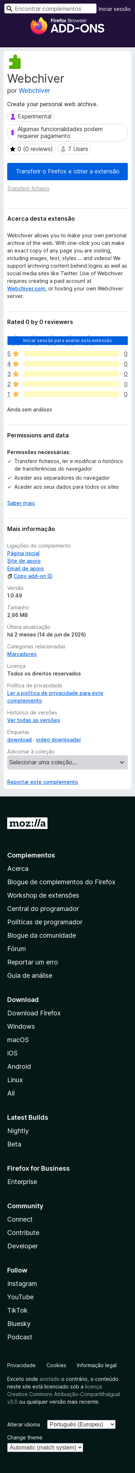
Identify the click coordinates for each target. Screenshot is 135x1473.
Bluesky (19, 1323)
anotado (50, 1379)
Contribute (23, 1232)
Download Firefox (34, 1013)
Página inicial (23, 553)
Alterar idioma (23, 1424)
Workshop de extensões (43, 895)
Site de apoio (24, 561)
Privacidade (21, 1365)
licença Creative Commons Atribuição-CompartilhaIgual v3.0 (63, 1394)
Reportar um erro (32, 962)
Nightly (18, 1131)
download (19, 739)
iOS (12, 1053)
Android (19, 1066)
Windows (21, 1026)
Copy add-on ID (30, 576)
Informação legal (97, 1365)
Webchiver (34, 90)
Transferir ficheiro (28, 188)
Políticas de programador (44, 922)
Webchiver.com (26, 288)
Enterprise (22, 1181)
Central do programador (43, 908)
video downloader (58, 739)
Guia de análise (29, 975)
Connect (20, 1219)
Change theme (24, 1437)
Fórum (16, 949)
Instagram (22, 1283)
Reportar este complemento (42, 782)
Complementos (31, 855)
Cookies (56, 1365)
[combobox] (50, 8)
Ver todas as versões (33, 720)
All (11, 1093)
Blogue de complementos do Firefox (61, 882)
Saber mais (21, 503)
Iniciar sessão (115, 9)
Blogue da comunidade (41, 935)
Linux (15, 1080)
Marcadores (22, 654)
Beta (14, 1144)
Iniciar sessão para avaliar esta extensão (67, 340)
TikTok (17, 1310)
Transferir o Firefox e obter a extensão (68, 171)
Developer (22, 1246)
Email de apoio (25, 568)
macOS (18, 1040)
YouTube (20, 1297)
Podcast (19, 1337)
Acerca (17, 868)
